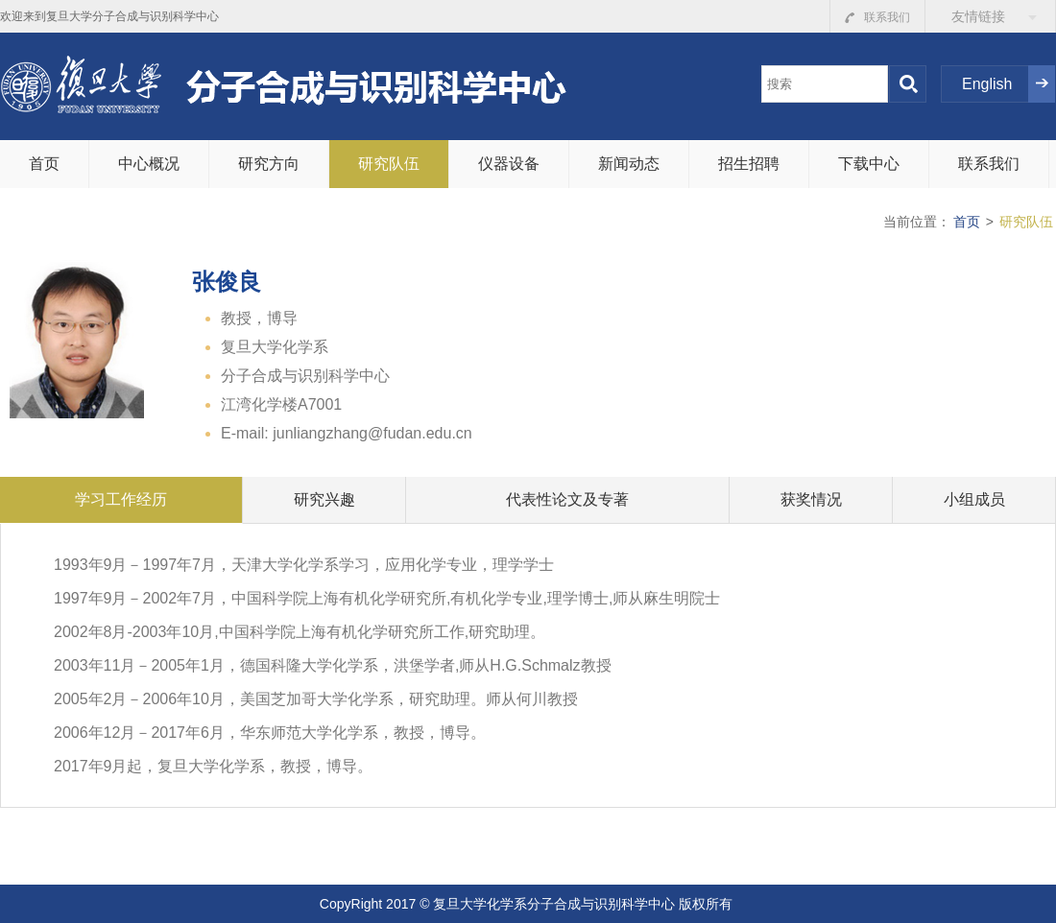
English (987, 84)
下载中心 (869, 163)
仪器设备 (509, 163)
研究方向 (269, 163)
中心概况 (149, 163)
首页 (44, 163)
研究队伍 (389, 163)
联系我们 (877, 17)
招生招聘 (749, 163)
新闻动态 (629, 163)
